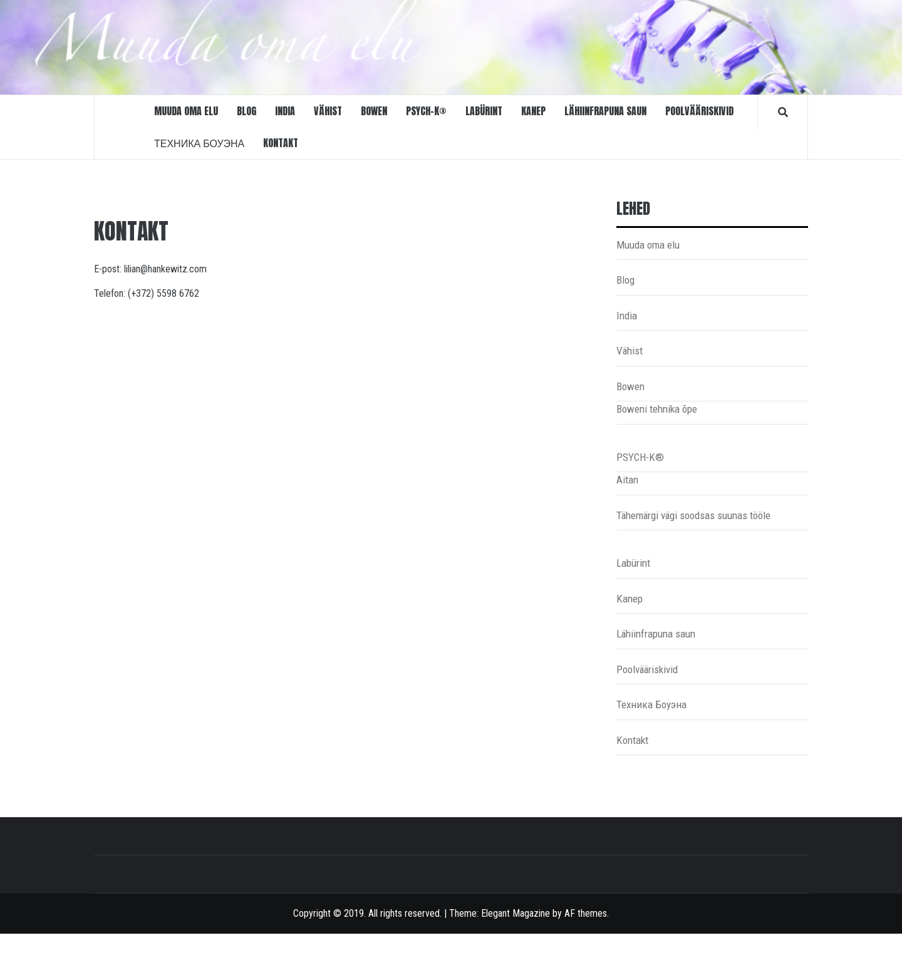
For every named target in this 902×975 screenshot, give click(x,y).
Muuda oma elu (186, 110)
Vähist (328, 110)
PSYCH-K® (426, 110)
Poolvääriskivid (699, 110)
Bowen (374, 110)
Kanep (533, 110)
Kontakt (280, 142)
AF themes (585, 913)
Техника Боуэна (199, 142)
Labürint (483, 110)
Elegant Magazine (515, 913)
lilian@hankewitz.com (165, 269)
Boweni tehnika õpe (656, 409)
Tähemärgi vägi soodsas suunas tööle (693, 515)
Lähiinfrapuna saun (605, 110)
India (285, 110)
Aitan (627, 479)
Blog (246, 110)
